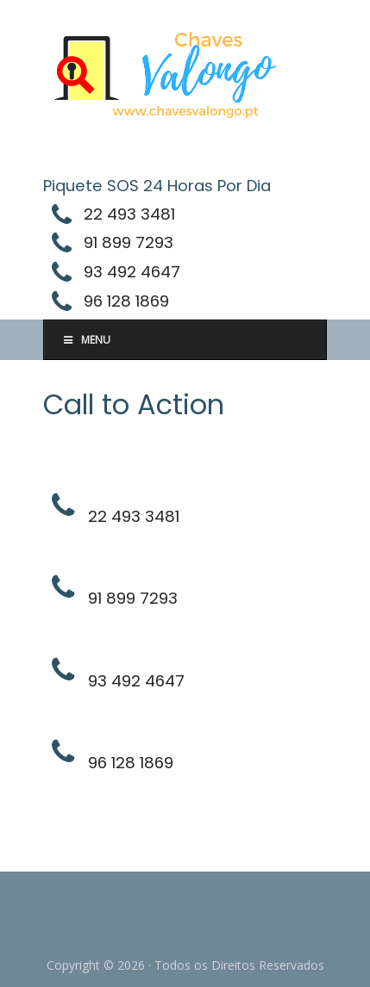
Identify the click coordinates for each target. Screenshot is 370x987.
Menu (85, 339)
